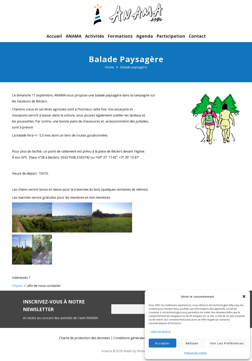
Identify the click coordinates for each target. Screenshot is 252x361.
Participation (171, 36)
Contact (197, 36)
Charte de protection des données (84, 338)
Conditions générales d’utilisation (138, 338)
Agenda (144, 36)
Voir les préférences (227, 343)
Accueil (54, 36)
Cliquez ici (19, 285)
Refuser (192, 343)
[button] (244, 296)
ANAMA (73, 36)
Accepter (162, 343)
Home (109, 67)
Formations (120, 36)
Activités (94, 36)
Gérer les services (161, 331)
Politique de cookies (195, 353)
